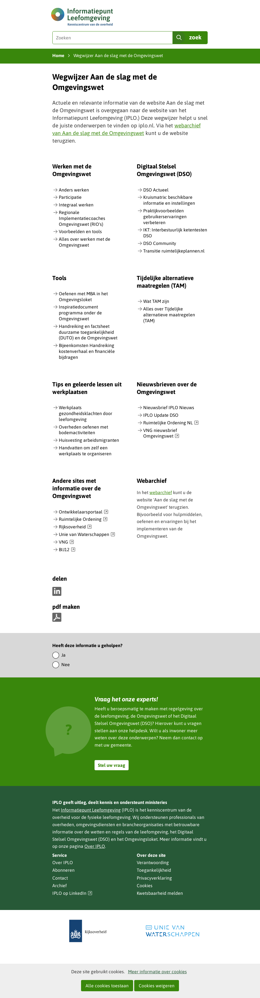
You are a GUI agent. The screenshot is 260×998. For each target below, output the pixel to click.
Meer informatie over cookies (157, 971)
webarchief (160, 492)
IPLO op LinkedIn (72, 893)
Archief (59, 885)
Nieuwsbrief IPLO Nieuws (168, 407)
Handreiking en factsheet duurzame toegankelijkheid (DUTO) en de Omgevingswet (88, 332)
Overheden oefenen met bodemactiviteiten (83, 429)
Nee (65, 664)
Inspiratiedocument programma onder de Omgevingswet (80, 312)
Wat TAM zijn (156, 301)
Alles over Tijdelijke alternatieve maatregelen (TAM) (169, 314)
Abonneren (63, 870)
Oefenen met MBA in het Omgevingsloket (83, 296)
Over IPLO (94, 846)
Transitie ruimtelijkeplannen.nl (174, 250)
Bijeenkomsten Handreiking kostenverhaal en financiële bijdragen (87, 351)
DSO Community (159, 243)
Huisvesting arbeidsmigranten (89, 440)
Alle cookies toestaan (107, 985)
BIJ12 (67, 550)
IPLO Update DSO (160, 415)
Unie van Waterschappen (87, 534)
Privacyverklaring (154, 877)
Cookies (145, 885)
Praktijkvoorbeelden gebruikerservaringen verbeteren (165, 216)
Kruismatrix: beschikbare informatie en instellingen (169, 200)
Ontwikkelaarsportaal (83, 512)
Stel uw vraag (111, 765)
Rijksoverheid (75, 527)
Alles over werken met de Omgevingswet (84, 241)
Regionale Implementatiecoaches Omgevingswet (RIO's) (82, 218)
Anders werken (74, 189)
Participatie (70, 197)
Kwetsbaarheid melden (160, 893)
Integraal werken (76, 204)
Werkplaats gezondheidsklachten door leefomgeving (85, 413)
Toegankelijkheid (154, 870)
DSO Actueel (156, 189)
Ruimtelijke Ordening (83, 519)
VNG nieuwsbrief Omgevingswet (161, 433)
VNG (66, 542)
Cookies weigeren (156, 985)
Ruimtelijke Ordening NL (171, 423)
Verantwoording (153, 862)
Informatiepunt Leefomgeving (91, 809)
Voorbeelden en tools (80, 231)
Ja (63, 654)
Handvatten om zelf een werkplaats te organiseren (85, 450)
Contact (60, 877)
